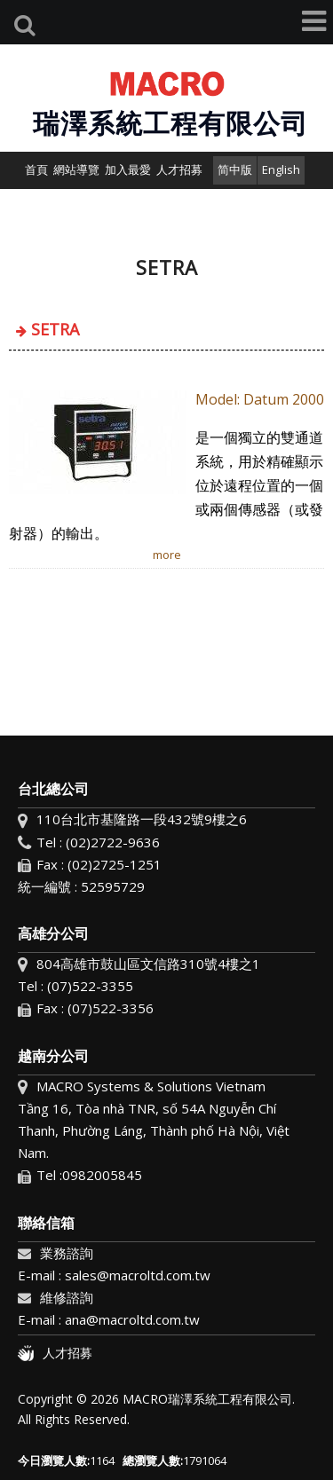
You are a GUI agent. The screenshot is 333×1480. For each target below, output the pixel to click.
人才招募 (55, 1352)
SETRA (55, 329)
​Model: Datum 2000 (259, 399)
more (167, 555)
